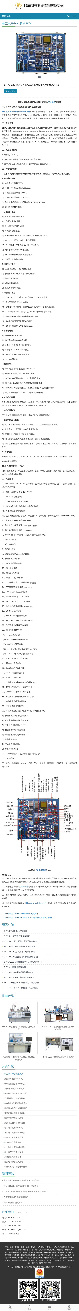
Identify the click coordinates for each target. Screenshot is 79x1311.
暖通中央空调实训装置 (13, 1118)
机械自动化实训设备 (12, 1157)
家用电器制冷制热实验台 (14, 1123)
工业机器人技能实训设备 (14, 1098)
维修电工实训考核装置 (13, 1137)
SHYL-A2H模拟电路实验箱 (15, 967)
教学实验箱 (41, 870)
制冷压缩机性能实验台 (13, 1203)
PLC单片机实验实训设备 (14, 1147)
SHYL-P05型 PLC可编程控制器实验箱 (19, 946)
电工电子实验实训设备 (13, 1128)
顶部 (69, 1307)
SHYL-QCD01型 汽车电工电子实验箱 (19, 952)
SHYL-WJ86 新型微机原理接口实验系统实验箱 (23, 962)
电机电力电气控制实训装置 (15, 1108)
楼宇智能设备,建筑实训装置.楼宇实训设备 (21, 1186)
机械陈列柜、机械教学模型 (15, 1167)
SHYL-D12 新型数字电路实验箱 (17, 936)
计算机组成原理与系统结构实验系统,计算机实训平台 (25, 1191)
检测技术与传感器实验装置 (15, 1093)
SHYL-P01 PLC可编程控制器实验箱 (18, 972)
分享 (10, 1307)
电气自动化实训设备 (12, 1142)
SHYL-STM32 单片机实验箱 (15, 931)
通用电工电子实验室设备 (14, 1133)
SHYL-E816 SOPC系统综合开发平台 (19, 977)
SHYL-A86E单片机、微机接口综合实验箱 (21, 988)
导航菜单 (6, 16)
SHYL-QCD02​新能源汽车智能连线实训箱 (21, 957)
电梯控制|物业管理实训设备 (15, 1103)
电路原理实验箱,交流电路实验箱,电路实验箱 (22, 1180)
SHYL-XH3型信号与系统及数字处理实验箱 (21, 982)
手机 (29, 1307)
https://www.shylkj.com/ (36, 903)
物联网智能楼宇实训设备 (14, 1084)
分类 (49, 1307)
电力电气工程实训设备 (13, 1152)
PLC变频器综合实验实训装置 (16, 1197)
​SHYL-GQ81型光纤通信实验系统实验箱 (20, 941)
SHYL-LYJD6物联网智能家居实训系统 (58, 1057)
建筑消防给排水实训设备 (14, 1113)
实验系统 (51, 102)
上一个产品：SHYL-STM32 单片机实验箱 (21, 914)
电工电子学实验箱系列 (13, 1074)
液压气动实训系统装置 (13, 1162)
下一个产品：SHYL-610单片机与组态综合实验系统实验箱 (28, 917)
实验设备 (24, 887)
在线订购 (10, 91)
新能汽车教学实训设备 (13, 1079)
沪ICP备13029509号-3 (64, 1267)
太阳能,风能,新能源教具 (14, 1088)
